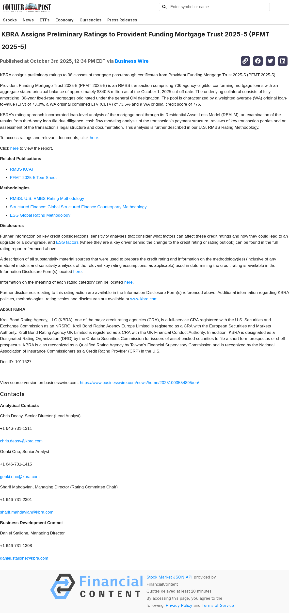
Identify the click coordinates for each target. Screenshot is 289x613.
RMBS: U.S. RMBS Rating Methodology (47, 198)
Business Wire (132, 61)
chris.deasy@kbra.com (21, 441)
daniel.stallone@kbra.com (24, 558)
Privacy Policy (179, 605)
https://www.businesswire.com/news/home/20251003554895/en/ (139, 382)
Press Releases (122, 19)
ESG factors (67, 242)
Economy (64, 19)
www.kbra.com (144, 299)
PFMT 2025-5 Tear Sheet (33, 177)
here (94, 137)
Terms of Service (218, 605)
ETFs (44, 19)
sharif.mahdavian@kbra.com (26, 512)
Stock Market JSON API (169, 577)
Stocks (10, 19)
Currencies (90, 19)
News (28, 19)
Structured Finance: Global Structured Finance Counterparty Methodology (78, 207)
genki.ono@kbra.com (20, 476)
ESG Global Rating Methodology (40, 215)
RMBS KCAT (22, 169)
